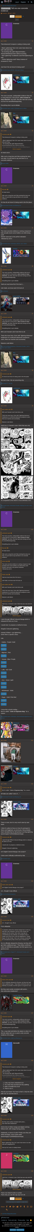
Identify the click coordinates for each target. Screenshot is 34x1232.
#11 (32, 740)
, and (12, 1038)
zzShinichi (16, 75)
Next (18, 16)
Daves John (17, 802)
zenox (15, 210)
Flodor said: (5, 574)
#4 (32, 186)
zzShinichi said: (6, 269)
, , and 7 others (15, 243)
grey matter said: (6, 409)
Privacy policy (21, 1220)
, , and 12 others (15, 108)
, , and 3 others (13, 70)
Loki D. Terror (17, 995)
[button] (2, 2)
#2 (32, 92)
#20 (32, 1171)
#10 (32, 529)
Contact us (4, 1220)
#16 (32, 976)
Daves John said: (6, 884)
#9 (32, 405)
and (12, 205)
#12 (32, 783)
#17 (32, 1013)
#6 (32, 266)
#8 (32, 370)
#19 (32, 1115)
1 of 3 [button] (12, 16)
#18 (32, 1060)
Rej (14, 113)
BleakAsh (16, 723)
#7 (32, 313)
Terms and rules (12, 1220)
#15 (32, 916)
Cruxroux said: (6, 134)
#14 (32, 881)
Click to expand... (17, 149)
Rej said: (4, 189)
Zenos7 (15, 766)
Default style (5, 1217)
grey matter (17, 296)
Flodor (15, 248)
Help (27, 1220)
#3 (32, 130)
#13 (32, 819)
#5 (32, 228)
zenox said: (5, 561)
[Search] (31, 2)
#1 (32, 41)
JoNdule (15, 1153)
